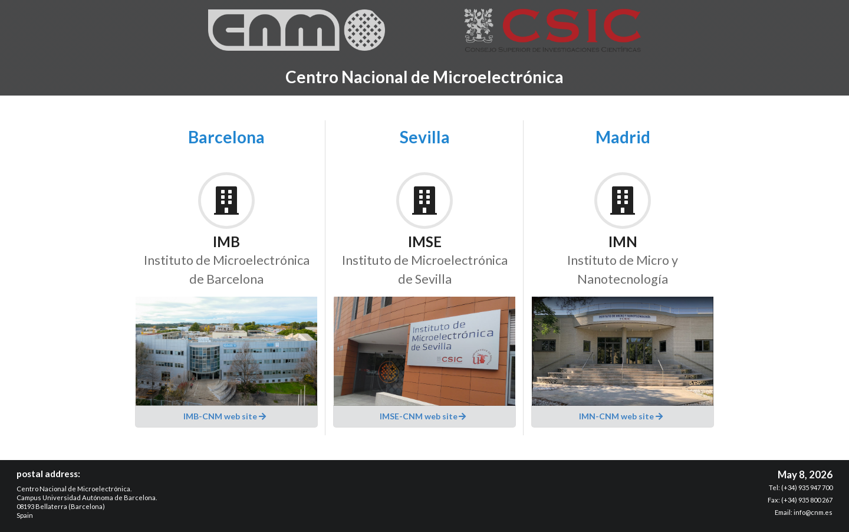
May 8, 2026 (805, 474)
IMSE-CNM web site (424, 416)
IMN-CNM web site (621, 416)
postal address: (48, 473)
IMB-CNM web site (225, 416)
